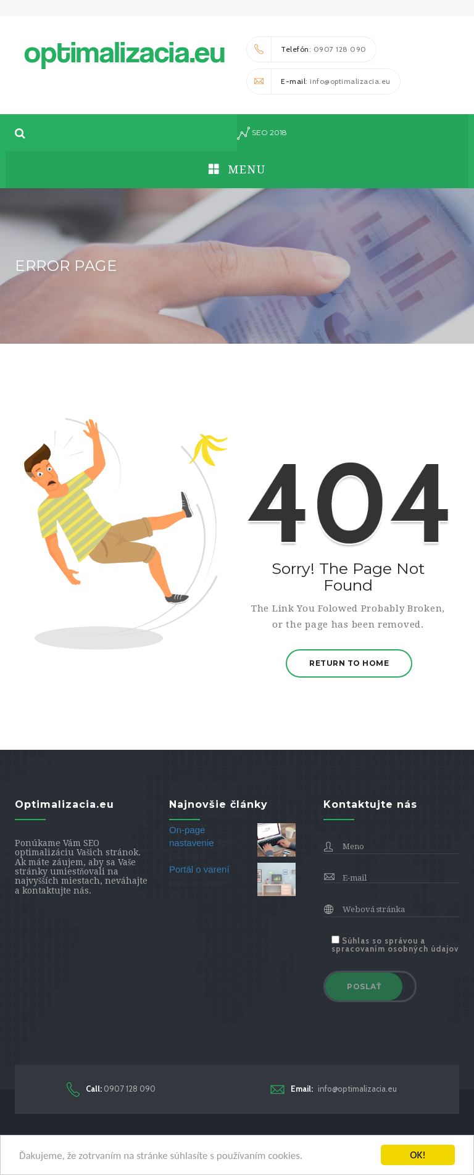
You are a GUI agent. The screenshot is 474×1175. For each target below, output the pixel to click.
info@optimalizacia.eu (333, 1089)
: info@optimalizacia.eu (319, 81)
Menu (237, 169)
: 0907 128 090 (307, 49)
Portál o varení (199, 869)
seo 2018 (262, 133)
